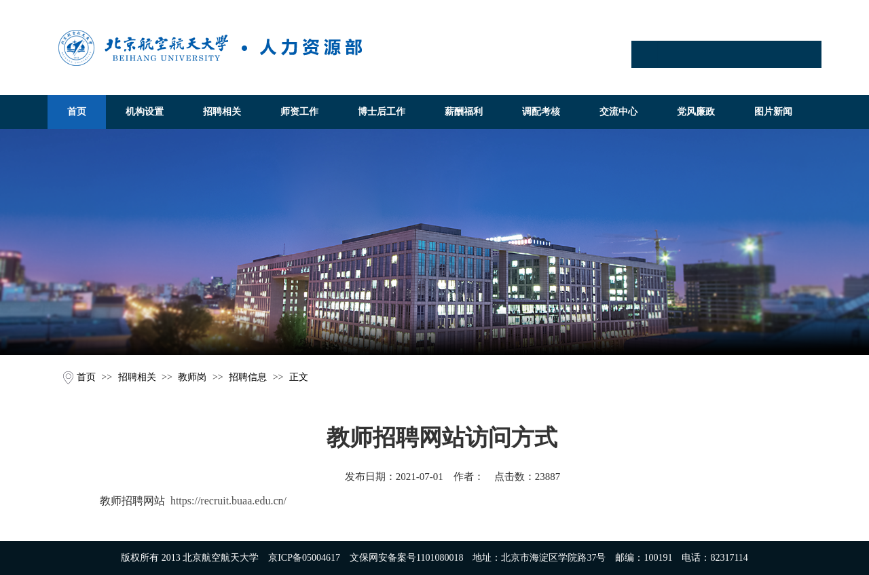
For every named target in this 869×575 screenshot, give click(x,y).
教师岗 (192, 377)
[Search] (733, 54)
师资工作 (299, 112)
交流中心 (618, 112)
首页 (76, 112)
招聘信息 (248, 377)
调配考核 (541, 112)
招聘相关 (222, 112)
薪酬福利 (464, 112)
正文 (298, 377)
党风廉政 (696, 112)
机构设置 (145, 112)
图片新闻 (773, 112)
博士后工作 (381, 112)
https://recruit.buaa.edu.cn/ (228, 500)
